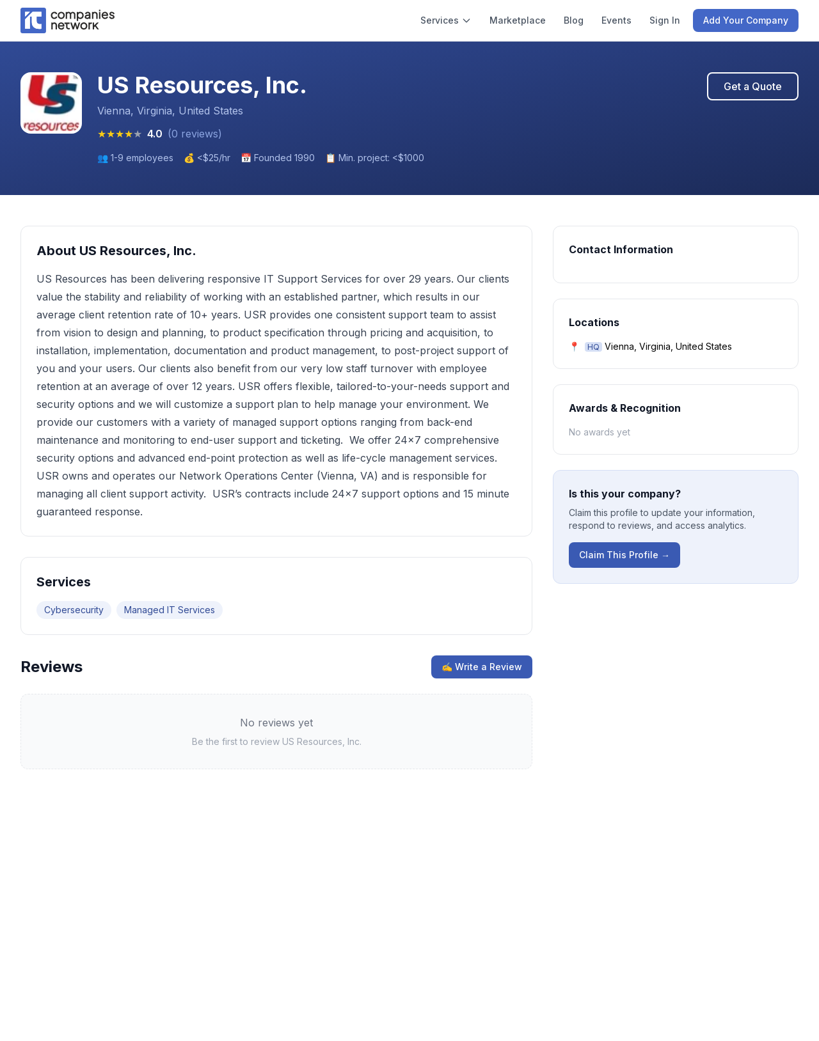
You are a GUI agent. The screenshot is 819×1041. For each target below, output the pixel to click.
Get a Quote (753, 86)
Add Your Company (745, 20)
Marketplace (517, 20)
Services (446, 20)
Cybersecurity (74, 609)
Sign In (664, 20)
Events (616, 20)
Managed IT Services (169, 609)
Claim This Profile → (624, 554)
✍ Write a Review (481, 666)
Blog (574, 20)
